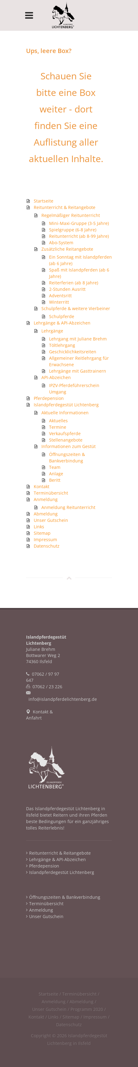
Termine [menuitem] (57, 427)
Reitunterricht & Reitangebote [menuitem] (64, 207)
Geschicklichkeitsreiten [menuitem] (72, 352)
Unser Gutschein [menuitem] (51, 520)
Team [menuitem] (54, 467)
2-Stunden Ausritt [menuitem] (67, 289)
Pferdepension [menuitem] (49, 398)
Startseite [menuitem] (43, 201)
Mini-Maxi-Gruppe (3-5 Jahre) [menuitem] (79, 223)
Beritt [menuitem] (54, 480)
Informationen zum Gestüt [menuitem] (68, 446)
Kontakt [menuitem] (41, 486)
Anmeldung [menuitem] (46, 499)
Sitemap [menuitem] (42, 533)
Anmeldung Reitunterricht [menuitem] (68, 507)
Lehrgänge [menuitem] (52, 331)
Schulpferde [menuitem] (61, 316)
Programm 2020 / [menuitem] (88, 1009)
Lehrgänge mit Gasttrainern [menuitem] (77, 371)
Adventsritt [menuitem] (60, 295)
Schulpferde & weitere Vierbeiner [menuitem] (75, 308)
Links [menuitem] (39, 527)
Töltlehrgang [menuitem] (62, 345)
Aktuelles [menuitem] (58, 420)
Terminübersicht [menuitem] (51, 493)
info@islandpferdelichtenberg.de (63, 699)
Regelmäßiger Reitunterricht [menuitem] (70, 215)
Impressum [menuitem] (45, 539)
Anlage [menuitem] (56, 474)
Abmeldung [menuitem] (46, 514)
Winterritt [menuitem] (59, 302)
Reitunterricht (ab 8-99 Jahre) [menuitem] (79, 236)
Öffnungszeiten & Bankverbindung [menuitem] (64, 897)
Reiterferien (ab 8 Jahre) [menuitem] (73, 283)
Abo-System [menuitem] (61, 242)
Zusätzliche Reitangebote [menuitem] (67, 249)
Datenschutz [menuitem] (46, 546)
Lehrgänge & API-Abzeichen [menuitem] (62, 323)
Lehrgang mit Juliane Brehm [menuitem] (78, 339)
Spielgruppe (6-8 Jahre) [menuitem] (72, 230)
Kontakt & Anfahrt (39, 715)
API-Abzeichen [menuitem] (56, 377)
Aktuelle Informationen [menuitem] (65, 413)
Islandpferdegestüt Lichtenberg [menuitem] (66, 405)
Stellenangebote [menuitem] (65, 440)
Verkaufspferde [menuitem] (65, 433)
